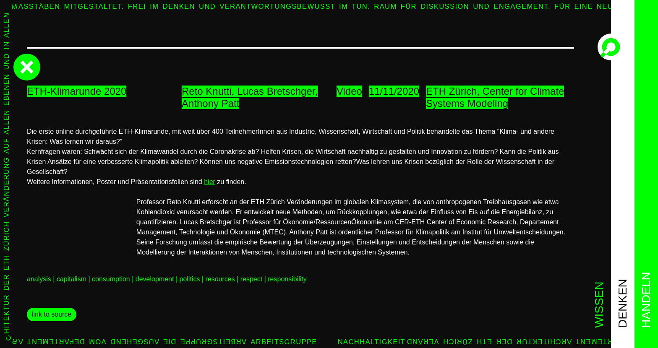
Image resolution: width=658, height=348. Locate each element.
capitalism (71, 279)
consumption (111, 279)
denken (622, 303)
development (155, 279)
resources (220, 279)
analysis (39, 279)
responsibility (287, 279)
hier (209, 181)
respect (251, 279)
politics (189, 279)
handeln (646, 300)
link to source (51, 314)
